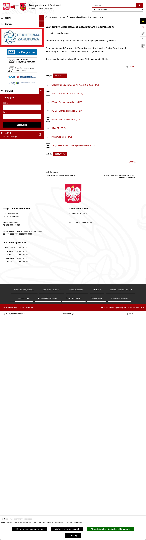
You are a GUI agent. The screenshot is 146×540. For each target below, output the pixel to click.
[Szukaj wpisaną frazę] (139, 5)
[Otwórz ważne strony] (143, 39)
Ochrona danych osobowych (29, 529)
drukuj (133, 67)
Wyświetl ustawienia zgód (67, 529)
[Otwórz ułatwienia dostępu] (143, 21)
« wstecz (131, 162)
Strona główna (7, 23)
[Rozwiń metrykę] (60, 76)
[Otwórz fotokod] (143, 46)
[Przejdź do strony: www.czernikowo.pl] (143, 33)
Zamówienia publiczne (78, 17)
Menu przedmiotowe (10, 28)
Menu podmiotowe (9, 453)
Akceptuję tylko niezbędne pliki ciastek (110, 529)
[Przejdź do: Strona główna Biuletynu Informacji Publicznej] (46, 17)
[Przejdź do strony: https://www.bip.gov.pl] (143, 27)
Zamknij (73, 535)
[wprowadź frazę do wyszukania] (114, 5)
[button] (42, 23)
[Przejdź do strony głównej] (32, 7)
